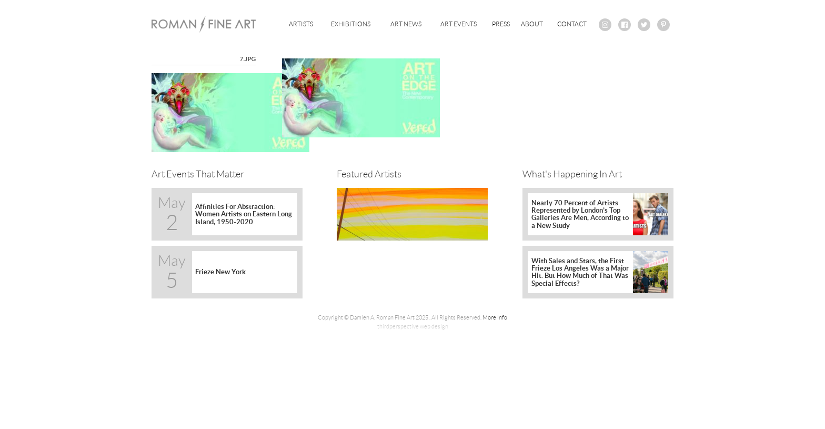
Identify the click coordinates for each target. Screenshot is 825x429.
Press (501, 24)
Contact (572, 24)
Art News (405, 24)
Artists (301, 24)
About (532, 24)
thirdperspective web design (412, 326)
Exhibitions (350, 24)
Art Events (458, 24)
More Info (494, 317)
